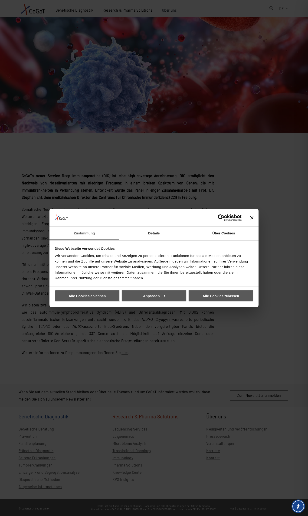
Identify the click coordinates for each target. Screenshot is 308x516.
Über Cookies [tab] (223, 233)
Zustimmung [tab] (84, 233)
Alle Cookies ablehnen (87, 296)
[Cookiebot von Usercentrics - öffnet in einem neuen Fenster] (221, 217)
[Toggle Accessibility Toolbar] (298, 506)
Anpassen (154, 296)
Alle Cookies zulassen (221, 296)
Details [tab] (154, 233)
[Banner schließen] (251, 217)
